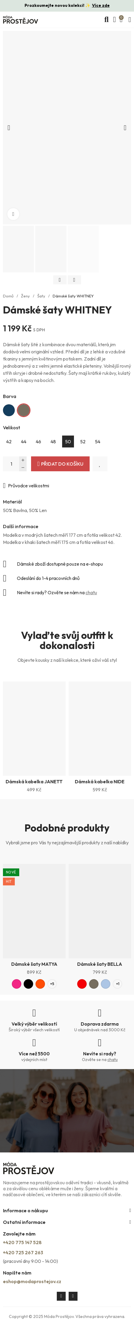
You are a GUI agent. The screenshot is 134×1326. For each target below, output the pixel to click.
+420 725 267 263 (23, 1252)
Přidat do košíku (62, 464)
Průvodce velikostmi (28, 486)
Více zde (101, 5)
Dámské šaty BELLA (99, 964)
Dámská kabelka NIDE (100, 781)
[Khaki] (24, 410)
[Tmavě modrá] (9, 410)
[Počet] (15, 463)
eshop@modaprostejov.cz (32, 1281)
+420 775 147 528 (22, 1242)
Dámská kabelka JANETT (34, 781)
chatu (91, 592)
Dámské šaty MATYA (34, 964)
